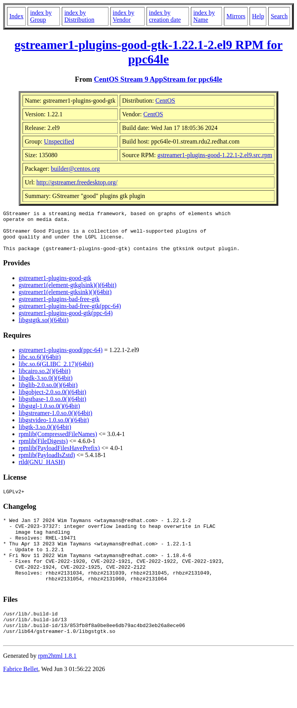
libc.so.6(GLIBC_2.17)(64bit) (56, 372)
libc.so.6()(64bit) (40, 365)
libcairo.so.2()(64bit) (44, 379)
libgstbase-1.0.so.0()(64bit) (52, 407)
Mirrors (235, 16)
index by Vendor (124, 16)
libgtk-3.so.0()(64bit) (45, 435)
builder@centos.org (75, 168)
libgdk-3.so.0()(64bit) (46, 386)
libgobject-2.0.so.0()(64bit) (52, 400)
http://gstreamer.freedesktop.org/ (77, 182)
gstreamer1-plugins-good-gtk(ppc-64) (66, 321)
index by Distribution (79, 16)
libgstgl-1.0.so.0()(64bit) (49, 414)
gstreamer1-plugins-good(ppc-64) (61, 358)
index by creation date (165, 16)
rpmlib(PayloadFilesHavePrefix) (59, 456)
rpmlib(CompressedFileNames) (58, 442)
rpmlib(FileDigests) (43, 449)
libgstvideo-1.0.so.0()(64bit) (54, 428)
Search (279, 16)
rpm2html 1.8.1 (57, 685)
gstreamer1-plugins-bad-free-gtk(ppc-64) (70, 314)
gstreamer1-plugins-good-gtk (55, 286)
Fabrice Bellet (20, 698)
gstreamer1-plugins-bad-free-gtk (59, 307)
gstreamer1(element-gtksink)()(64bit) (65, 300)
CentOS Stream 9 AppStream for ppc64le (158, 79)
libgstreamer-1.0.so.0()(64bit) (55, 421)
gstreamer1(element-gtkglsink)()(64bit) (67, 293)
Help (258, 16)
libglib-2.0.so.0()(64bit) (48, 393)
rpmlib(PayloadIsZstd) (47, 463)
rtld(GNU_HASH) (42, 470)
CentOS (165, 100)
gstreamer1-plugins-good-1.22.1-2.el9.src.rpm (214, 155)
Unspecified (59, 141)
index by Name (204, 16)
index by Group (41, 16)
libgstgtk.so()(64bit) (43, 328)
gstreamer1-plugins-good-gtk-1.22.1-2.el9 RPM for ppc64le (148, 52)
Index (16, 16)
